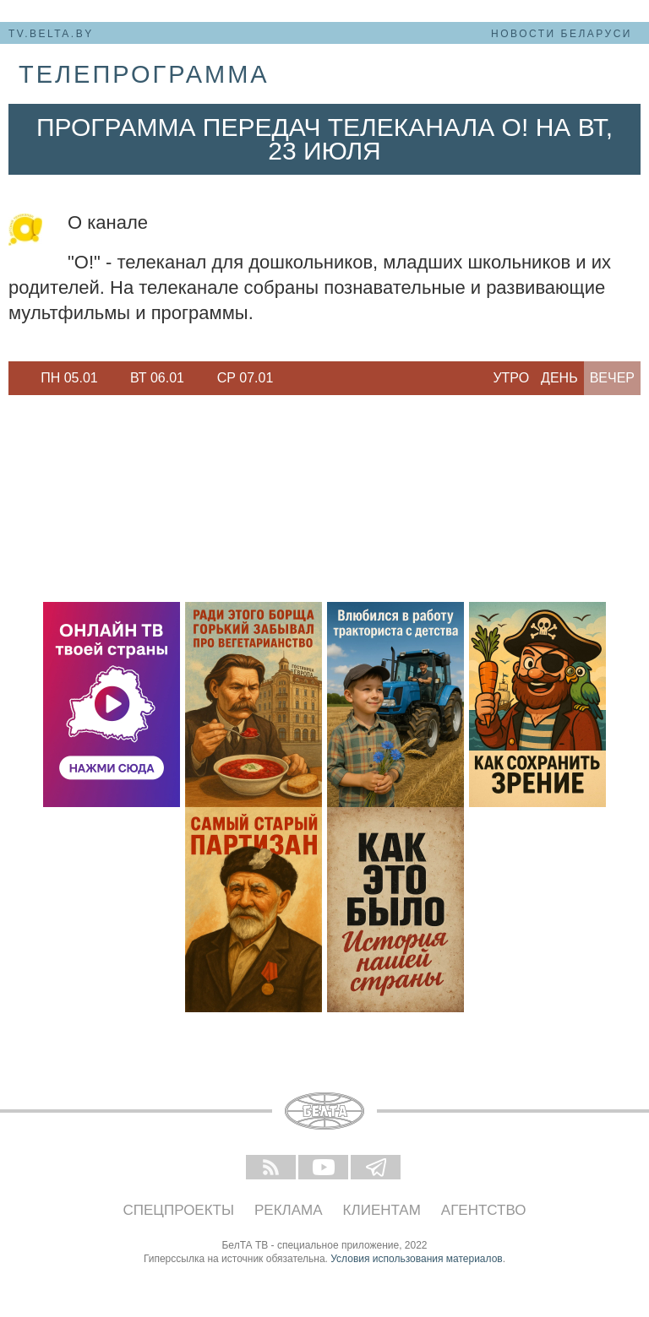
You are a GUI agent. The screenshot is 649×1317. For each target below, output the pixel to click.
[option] (69, 378)
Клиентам (382, 1210)
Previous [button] (16, 378)
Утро (511, 378)
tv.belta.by (51, 34)
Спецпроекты (179, 1210)
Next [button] (295, 378)
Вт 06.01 (157, 378)
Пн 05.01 (69, 378)
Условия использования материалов (416, 1259)
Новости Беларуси (561, 34)
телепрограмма (144, 74)
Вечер (612, 378)
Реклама (288, 1210)
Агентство (483, 1210)
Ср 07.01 (245, 378)
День (559, 378)
